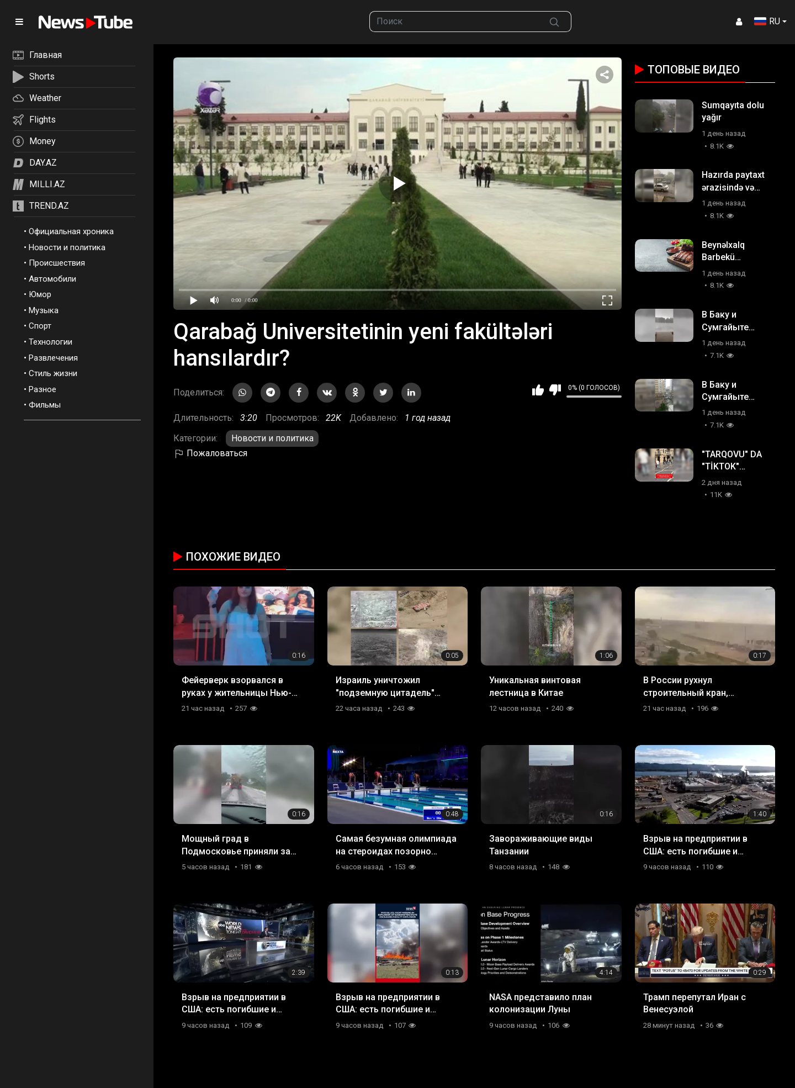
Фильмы (45, 405)
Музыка (44, 310)
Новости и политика (67, 247)
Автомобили (52, 279)
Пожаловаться (210, 453)
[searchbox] (453, 21)
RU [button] (767, 21)
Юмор (40, 294)
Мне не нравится (555, 389)
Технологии (50, 342)
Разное (42, 389)
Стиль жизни (53, 373)
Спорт (40, 326)
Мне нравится (538, 389)
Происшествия (57, 263)
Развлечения (53, 358)
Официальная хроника (71, 231)
